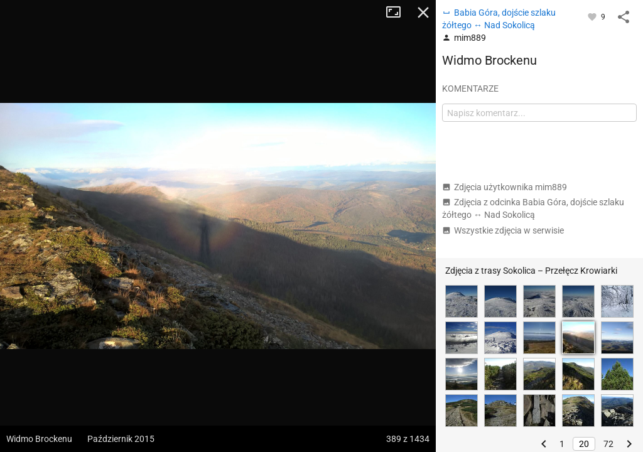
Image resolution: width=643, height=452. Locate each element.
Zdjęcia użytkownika (504, 187)
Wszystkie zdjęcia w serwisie (503, 230)
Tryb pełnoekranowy (398, 12)
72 (608, 444)
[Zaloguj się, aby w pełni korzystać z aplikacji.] (593, 16)
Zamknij (423, 12)
